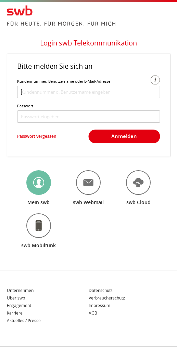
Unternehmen (20, 290)
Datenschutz (101, 290)
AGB (93, 313)
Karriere (15, 313)
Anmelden (124, 136)
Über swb (16, 298)
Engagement (19, 305)
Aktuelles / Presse (24, 320)
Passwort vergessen (36, 136)
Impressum (99, 305)
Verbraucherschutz (107, 298)
